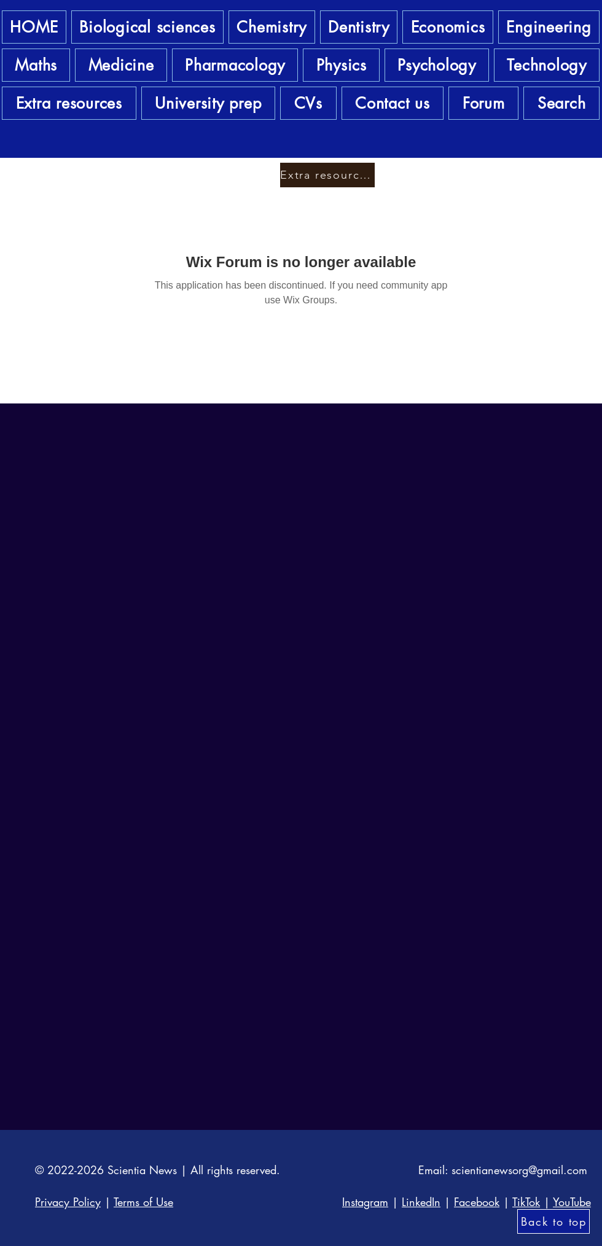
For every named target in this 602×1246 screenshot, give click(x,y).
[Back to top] (553, 1221)
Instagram (365, 1201)
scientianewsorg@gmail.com (519, 1169)
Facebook (476, 1201)
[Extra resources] (327, 175)
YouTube (572, 1201)
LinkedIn (421, 1201)
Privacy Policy (68, 1201)
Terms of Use (143, 1201)
